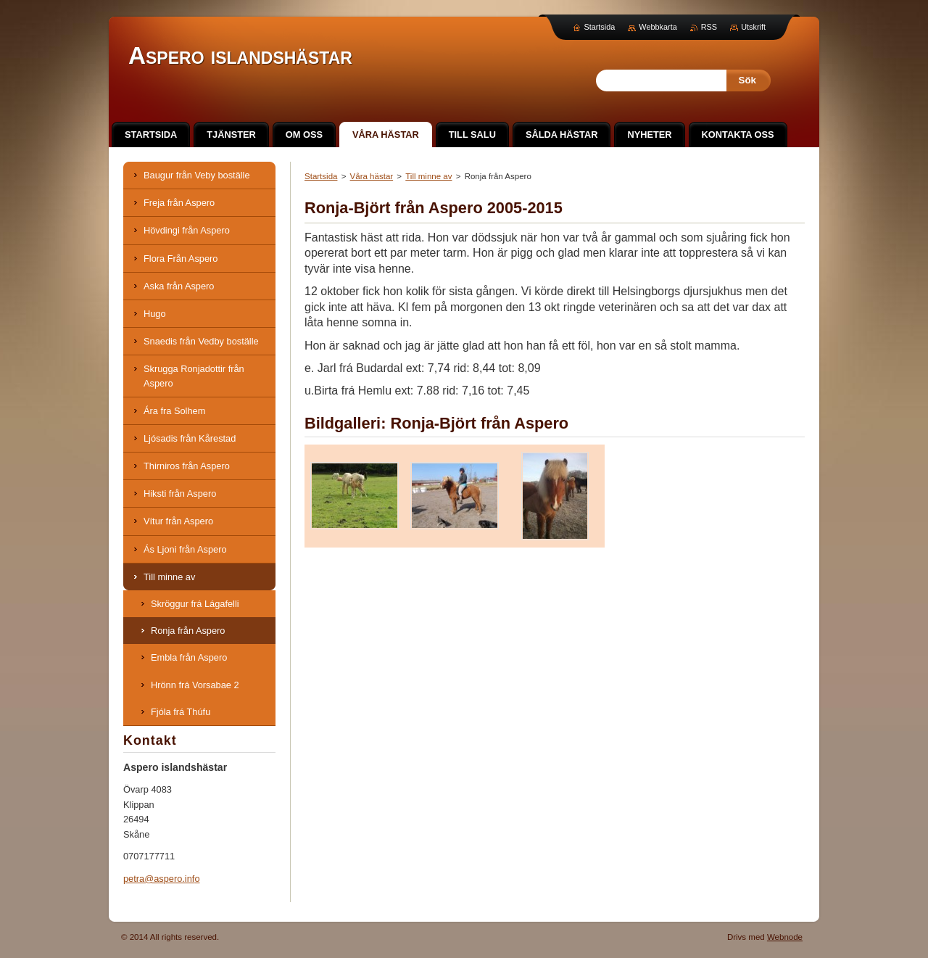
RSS (709, 26)
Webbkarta (657, 26)
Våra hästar (372, 176)
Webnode (785, 937)
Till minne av (428, 176)
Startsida (320, 176)
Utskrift (753, 26)
